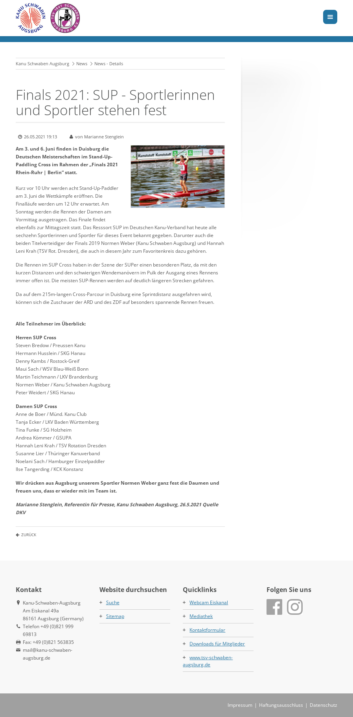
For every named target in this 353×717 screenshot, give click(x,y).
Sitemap (115, 616)
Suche (113, 602)
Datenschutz (323, 705)
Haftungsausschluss (281, 705)
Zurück (28, 534)
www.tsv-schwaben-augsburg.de (208, 661)
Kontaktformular (207, 630)
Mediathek (201, 616)
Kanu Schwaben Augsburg (42, 63)
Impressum (240, 705)
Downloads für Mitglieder (217, 643)
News (81, 63)
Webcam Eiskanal (208, 602)
